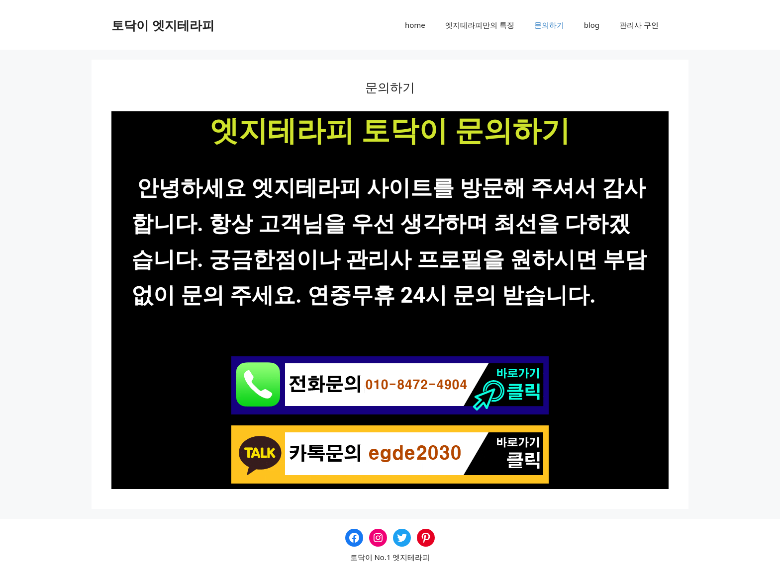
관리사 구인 (639, 25)
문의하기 (549, 25)
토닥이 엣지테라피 (162, 24)
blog (591, 25)
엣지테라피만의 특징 (479, 25)
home (415, 25)
